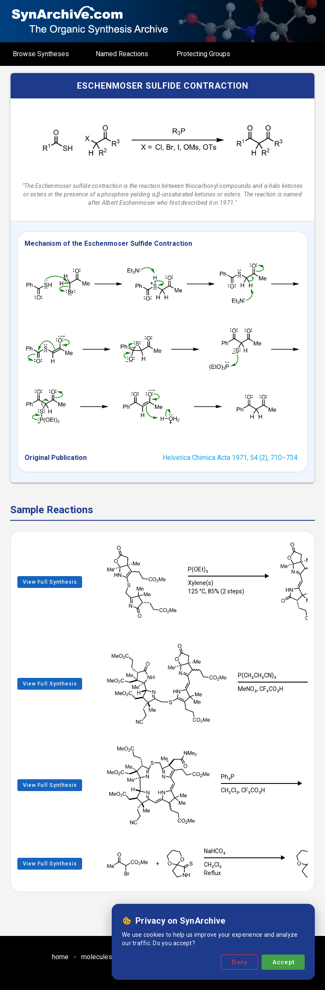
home (60, 957)
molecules (96, 957)
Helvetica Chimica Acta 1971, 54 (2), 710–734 (229, 458)
